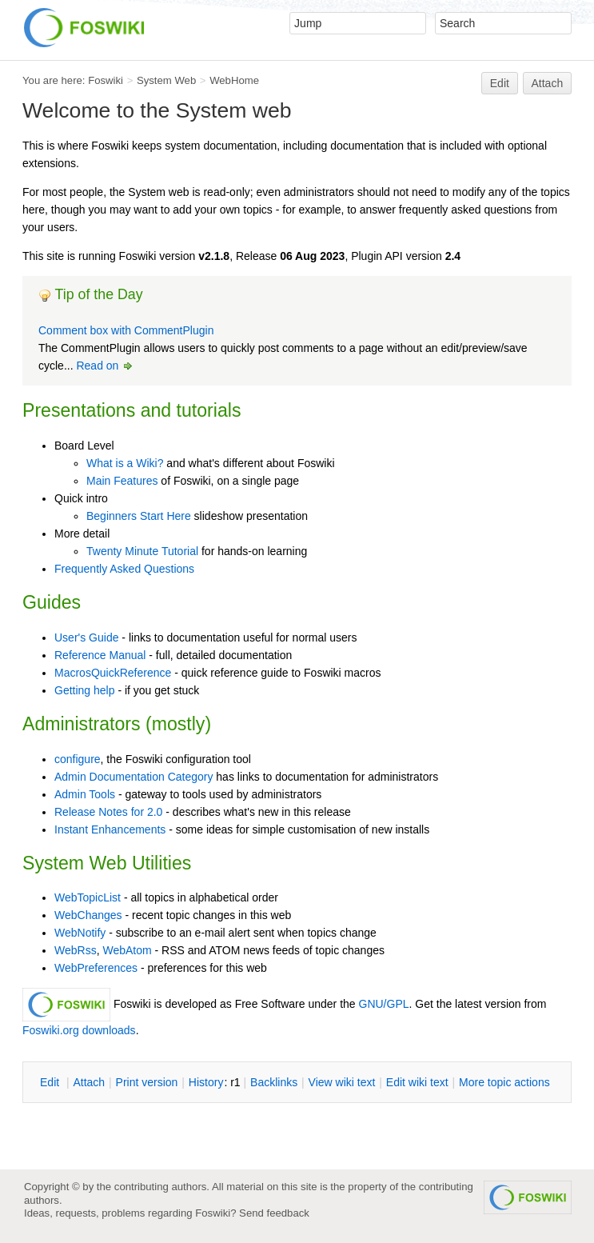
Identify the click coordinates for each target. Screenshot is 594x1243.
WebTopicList (87, 897)
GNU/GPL (384, 1003)
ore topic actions (504, 1082)
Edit (499, 83)
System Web (166, 80)
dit (51, 1082)
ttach (89, 1082)
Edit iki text (417, 1082)
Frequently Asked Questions (124, 568)
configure (77, 759)
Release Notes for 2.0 (108, 811)
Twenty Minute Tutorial (142, 551)
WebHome (234, 80)
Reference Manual (100, 655)
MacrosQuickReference (112, 672)
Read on (105, 365)
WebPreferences (96, 967)
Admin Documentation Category (133, 776)
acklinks (273, 1082)
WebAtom (126, 950)
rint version (147, 1082)
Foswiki (105, 80)
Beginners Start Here (138, 516)
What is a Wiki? (124, 463)
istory (206, 1082)
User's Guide (86, 637)
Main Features (121, 480)
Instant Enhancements (109, 829)
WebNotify (80, 932)
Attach (548, 83)
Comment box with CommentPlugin (125, 330)
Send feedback (274, 1213)
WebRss (75, 950)
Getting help (84, 690)
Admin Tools (84, 794)
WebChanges (88, 915)
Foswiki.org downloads (79, 1030)
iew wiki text (342, 1082)
